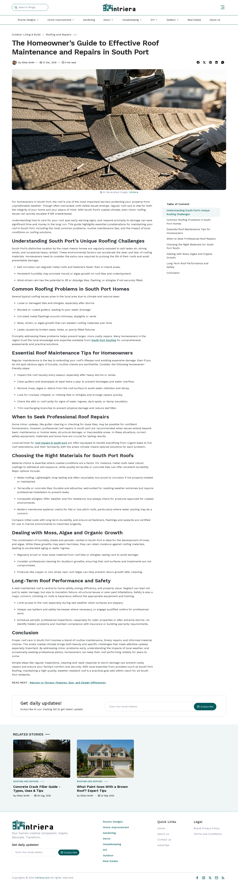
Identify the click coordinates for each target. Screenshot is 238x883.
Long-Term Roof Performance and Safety (187, 265)
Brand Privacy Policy (206, 828)
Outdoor (108, 855)
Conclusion (173, 272)
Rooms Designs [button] (27, 19)
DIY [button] (153, 19)
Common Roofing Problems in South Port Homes (188, 221)
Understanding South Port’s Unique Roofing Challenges (188, 212)
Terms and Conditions (208, 833)
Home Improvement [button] (59, 19)
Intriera (133, 192)
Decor (107, 838)
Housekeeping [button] (130, 19)
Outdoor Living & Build (26, 34)
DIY (105, 849)
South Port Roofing (103, 340)
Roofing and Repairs (58, 34)
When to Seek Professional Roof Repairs (191, 238)
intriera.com (42, 877)
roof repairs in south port (51, 442)
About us (163, 833)
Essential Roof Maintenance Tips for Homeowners (188, 231)
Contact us (164, 839)
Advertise (163, 845)
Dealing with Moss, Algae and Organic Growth (189, 255)
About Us (215, 19)
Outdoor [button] (171, 19)
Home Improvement (116, 827)
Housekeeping (112, 844)
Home (161, 828)
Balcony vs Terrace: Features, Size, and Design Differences (68, 682)
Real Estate (194, 19)
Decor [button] (107, 19)
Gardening (89, 19)
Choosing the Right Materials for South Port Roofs (190, 246)
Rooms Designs (113, 821)
